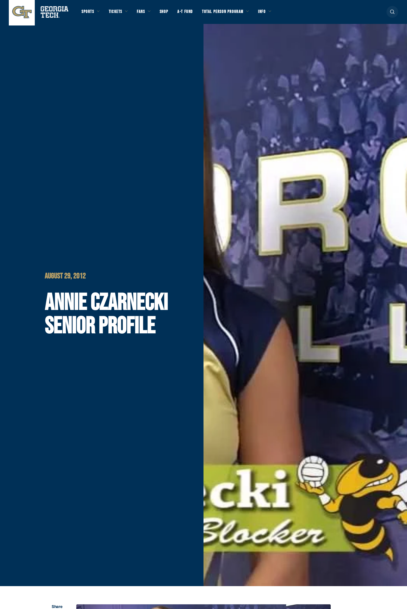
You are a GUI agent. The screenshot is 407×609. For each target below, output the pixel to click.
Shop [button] (171, 13)
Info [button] (278, 13)
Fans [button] (146, 13)
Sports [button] (89, 13)
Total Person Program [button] (235, 13)
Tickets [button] (118, 13)
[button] (392, 13)
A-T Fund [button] (194, 13)
